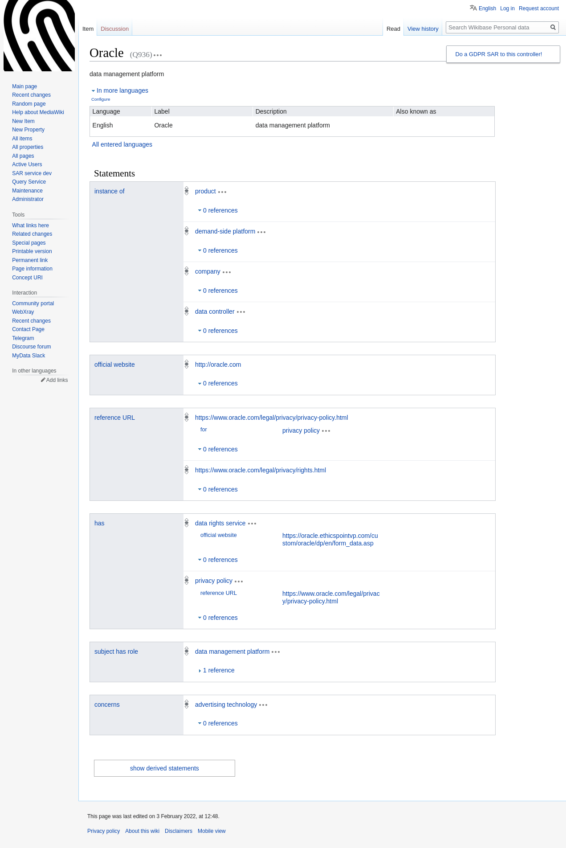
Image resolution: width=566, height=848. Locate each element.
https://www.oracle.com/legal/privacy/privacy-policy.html (271, 417)
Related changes (32, 234)
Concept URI (27, 277)
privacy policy (301, 430)
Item (88, 28)
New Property (28, 130)
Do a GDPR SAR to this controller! (498, 54)
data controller (215, 311)
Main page (24, 86)
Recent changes (31, 95)
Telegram (23, 338)
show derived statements (164, 768)
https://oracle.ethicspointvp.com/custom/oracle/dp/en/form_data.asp (330, 539)
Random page (28, 104)
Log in (507, 8)
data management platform (232, 651)
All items (22, 138)
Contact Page (28, 329)
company (207, 271)
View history (423, 28)
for (203, 429)
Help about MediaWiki (38, 112)
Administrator (28, 199)
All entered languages (122, 144)
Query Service (29, 182)
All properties (27, 147)
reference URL (114, 417)
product (205, 191)
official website (114, 364)
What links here (30, 225)
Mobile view (212, 831)
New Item (23, 121)
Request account (539, 8)
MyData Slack (28, 355)
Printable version (32, 251)
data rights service (220, 523)
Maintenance (27, 191)
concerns (107, 704)
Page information (32, 269)
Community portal (33, 303)
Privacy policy (103, 831)
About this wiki (142, 831)
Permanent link (30, 260)
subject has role (116, 651)
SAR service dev (32, 173)
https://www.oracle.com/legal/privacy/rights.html (260, 470)
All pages (23, 156)
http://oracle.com (218, 364)
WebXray (23, 312)
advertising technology (226, 704)
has (99, 523)
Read (393, 28)
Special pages (28, 243)
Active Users (27, 164)
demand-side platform (225, 231)
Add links (57, 380)
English (487, 8)
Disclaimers (178, 831)
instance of (109, 191)
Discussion (115, 28)
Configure (100, 99)
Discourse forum (31, 347)
